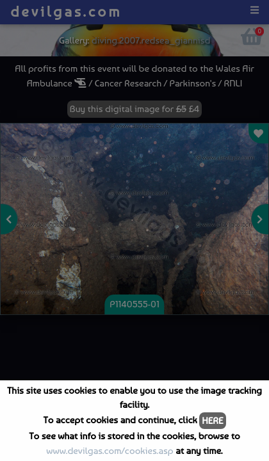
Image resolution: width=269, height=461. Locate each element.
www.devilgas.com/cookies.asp (109, 451)
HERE (212, 420)
